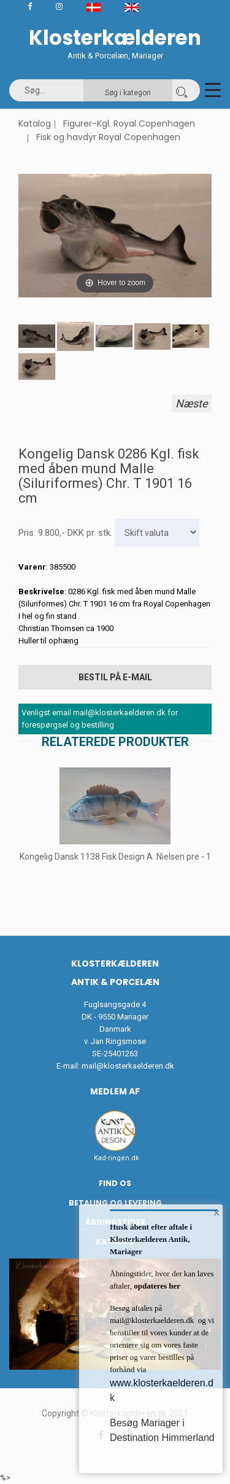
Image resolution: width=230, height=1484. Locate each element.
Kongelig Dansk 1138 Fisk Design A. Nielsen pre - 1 (115, 857)
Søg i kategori (128, 92)
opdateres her (156, 1285)
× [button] (216, 1213)
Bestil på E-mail (115, 677)
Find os (115, 1183)
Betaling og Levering (115, 1203)
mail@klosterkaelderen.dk (128, 1065)
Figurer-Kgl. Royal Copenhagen (129, 123)
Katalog (34, 123)
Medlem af (115, 1091)
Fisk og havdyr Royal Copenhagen (108, 137)
